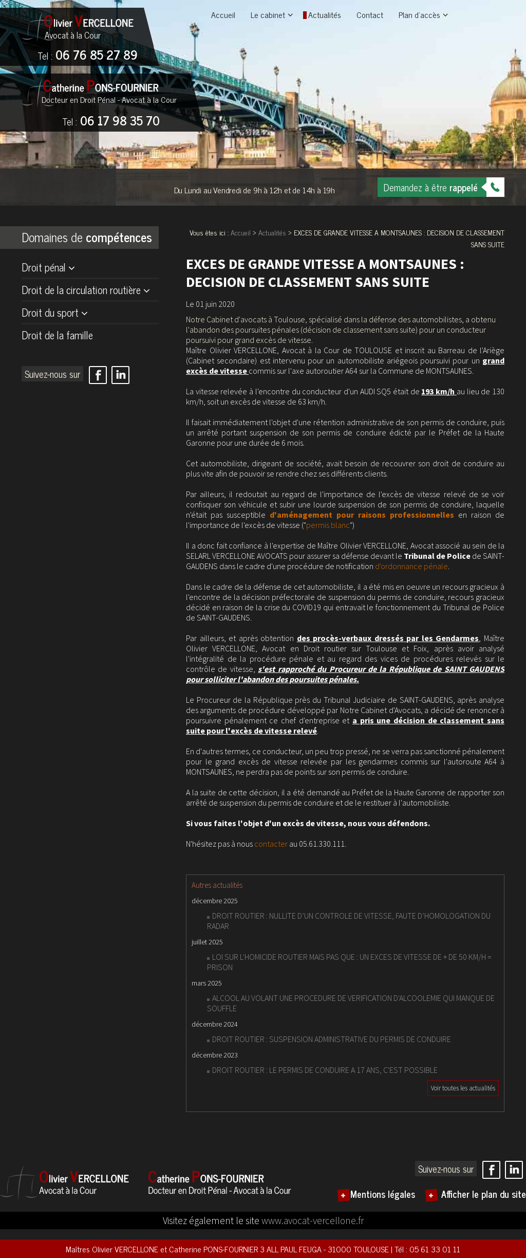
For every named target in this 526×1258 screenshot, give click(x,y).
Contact (369, 14)
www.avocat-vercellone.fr (312, 1220)
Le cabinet (268, 14)
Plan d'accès (419, 14)
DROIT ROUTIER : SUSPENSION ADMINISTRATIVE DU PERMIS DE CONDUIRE (331, 1039)
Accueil (223, 14)
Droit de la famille (57, 334)
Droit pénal (44, 267)
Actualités (324, 14)
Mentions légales (382, 1193)
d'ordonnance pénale (411, 566)
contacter (271, 843)
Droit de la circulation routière (81, 289)
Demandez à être (431, 187)
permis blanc (328, 525)
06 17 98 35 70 (111, 121)
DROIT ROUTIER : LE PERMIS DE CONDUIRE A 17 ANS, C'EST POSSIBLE (325, 1070)
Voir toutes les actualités (463, 1088)
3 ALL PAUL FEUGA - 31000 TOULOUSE (325, 1248)
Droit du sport (50, 312)
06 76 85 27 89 (87, 55)
